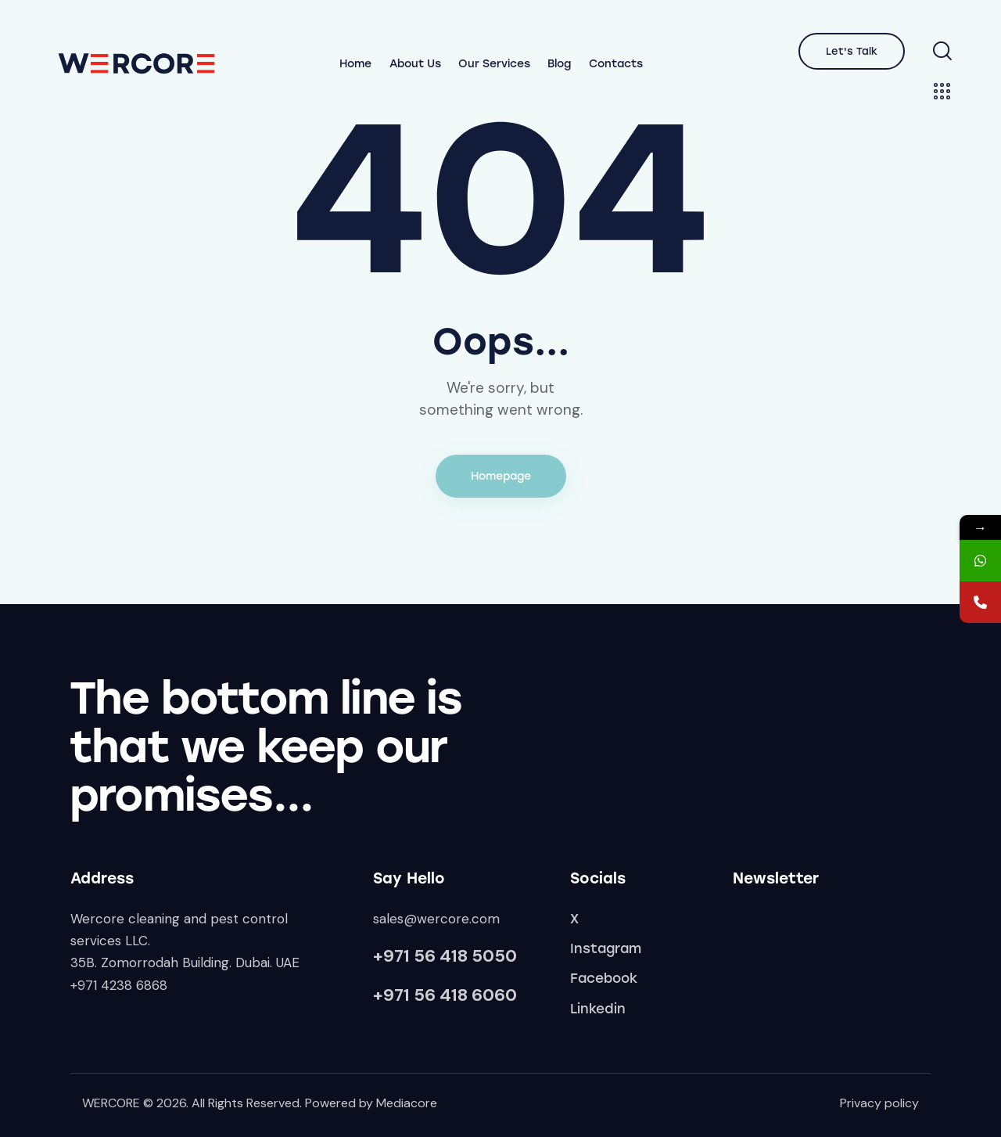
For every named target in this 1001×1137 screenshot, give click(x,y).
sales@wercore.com (436, 918)
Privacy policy (879, 1103)
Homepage (501, 476)
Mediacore (406, 1103)
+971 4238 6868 (118, 985)
